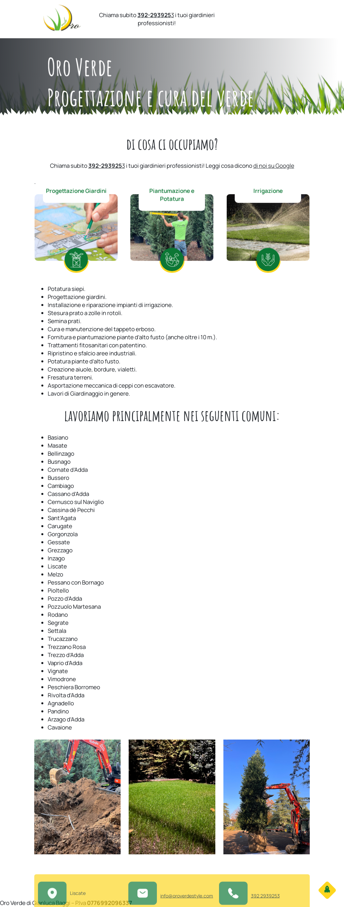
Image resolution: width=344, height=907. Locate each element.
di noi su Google (273, 165)
